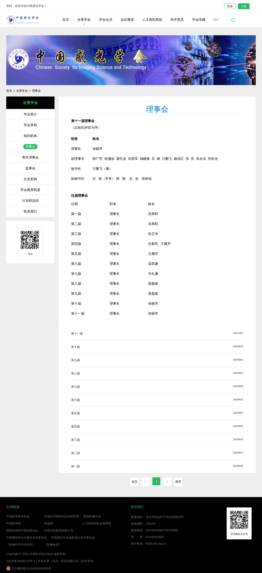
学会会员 (105, 19)
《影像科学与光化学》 (20, 544)
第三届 (75, 439)
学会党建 (198, 19)
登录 (230, 6)
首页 (65, 19)
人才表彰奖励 (152, 19)
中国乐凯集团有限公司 (58, 530)
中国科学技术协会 (18, 516)
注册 (244, 6)
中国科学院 (13, 523)
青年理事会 (30, 157)
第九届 (75, 360)
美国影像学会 (92, 516)
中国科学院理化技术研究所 (61, 516)
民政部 (48, 523)
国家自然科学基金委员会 (22, 530)
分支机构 (30, 179)
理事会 (36, 90)
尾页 (178, 481)
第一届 (75, 466)
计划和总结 (30, 200)
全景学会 (84, 19)
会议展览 (127, 19)
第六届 (75, 400)
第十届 (75, 346)
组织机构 (30, 136)
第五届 (75, 413)
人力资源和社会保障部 (96, 523)
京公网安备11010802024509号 (28, 568)
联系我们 (30, 211)
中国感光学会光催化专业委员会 (26, 537)
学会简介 (30, 114)
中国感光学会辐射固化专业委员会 (73, 537)
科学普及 (177, 19)
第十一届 (77, 333)
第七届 (75, 386)
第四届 (75, 426)
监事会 (30, 168)
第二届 (75, 453)
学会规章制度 (30, 190)
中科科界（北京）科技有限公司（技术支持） (67, 561)
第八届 (75, 373)
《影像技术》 (53, 544)
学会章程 (30, 125)
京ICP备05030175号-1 (20, 561)
